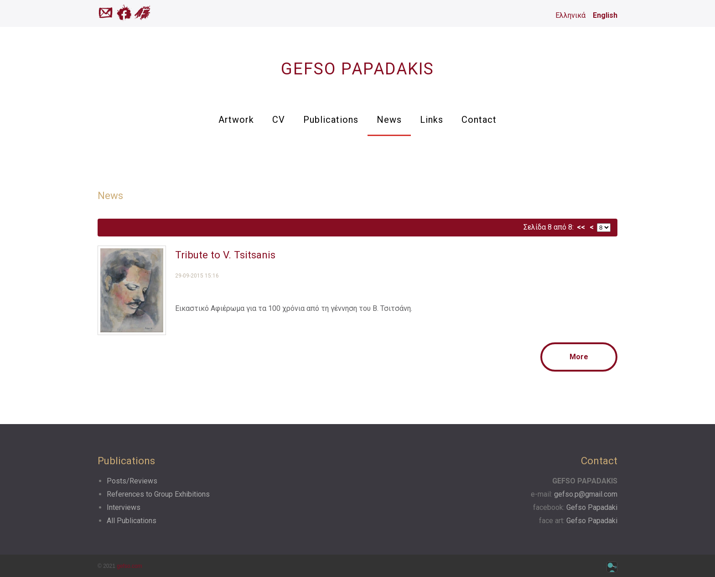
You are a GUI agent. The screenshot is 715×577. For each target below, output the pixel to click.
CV (278, 119)
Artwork (236, 119)
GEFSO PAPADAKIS (357, 69)
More (579, 356)
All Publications (131, 520)
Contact (479, 119)
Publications (330, 119)
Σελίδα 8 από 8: (548, 227)
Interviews (123, 507)
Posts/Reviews (132, 481)
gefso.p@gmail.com (585, 494)
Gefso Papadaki (591, 507)
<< (581, 227)
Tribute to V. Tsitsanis (225, 255)
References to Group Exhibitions (158, 494)
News (389, 119)
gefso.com (129, 566)
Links (431, 119)
